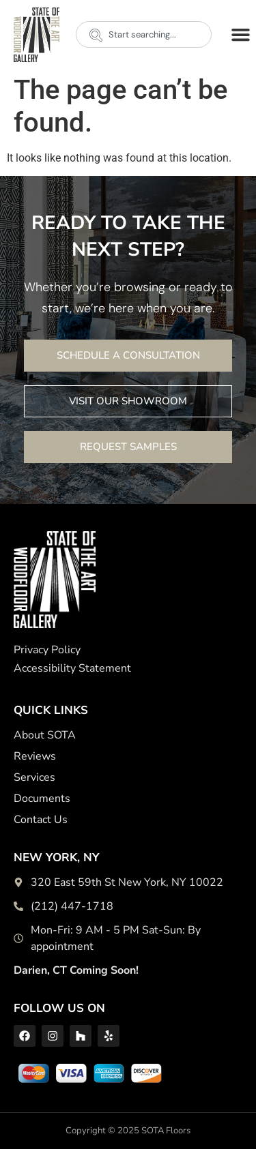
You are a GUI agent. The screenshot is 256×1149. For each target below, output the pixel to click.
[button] (240, 35)
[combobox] (144, 34)
